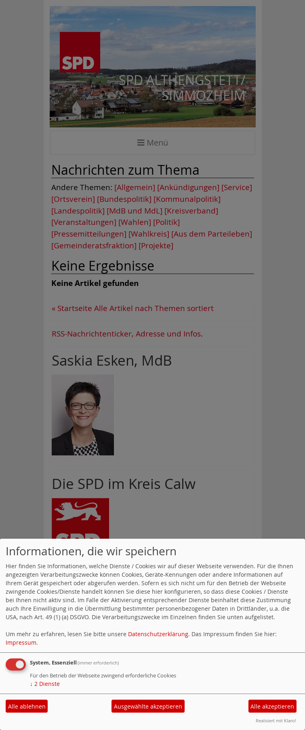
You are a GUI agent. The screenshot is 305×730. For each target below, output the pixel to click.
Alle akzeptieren (272, 706)
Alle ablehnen (27, 706)
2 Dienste (45, 684)
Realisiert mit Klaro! (276, 720)
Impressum (21, 642)
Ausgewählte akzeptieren (148, 706)
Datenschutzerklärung (158, 634)
